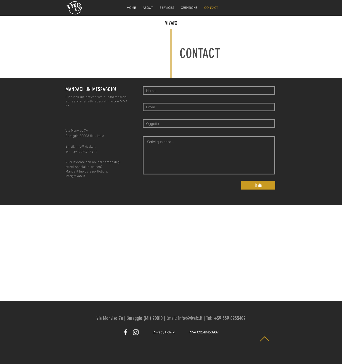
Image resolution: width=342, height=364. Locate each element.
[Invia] (258, 185)
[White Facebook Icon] (125, 332)
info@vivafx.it (86, 147)
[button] (167, 8)
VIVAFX (171, 23)
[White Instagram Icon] (136, 332)
